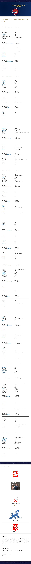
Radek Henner (4, 440)
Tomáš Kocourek (4, 348)
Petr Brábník (3, 256)
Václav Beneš (3, 52)
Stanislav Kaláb (4, 372)
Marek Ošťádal (4, 367)
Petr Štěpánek (4, 115)
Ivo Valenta (8, 448)
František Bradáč (9, 281)
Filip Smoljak (3, 149)
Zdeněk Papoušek (9, 325)
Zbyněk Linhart (9, 186)
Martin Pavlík (3, 304)
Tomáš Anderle (4, 336)
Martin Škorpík (4, 237)
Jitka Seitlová (9, 343)
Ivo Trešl (3, 55)
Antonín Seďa (3, 456)
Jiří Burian (8, 107)
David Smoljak (9, 138)
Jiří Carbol (8, 378)
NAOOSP (6, 557)
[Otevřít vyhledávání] (30, 1)
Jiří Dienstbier (9, 170)
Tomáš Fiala (3, 82)
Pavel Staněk (3, 257)
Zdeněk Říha (3, 193)
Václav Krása (3, 144)
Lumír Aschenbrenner (10, 61)
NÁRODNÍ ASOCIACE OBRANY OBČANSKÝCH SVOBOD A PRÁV (18, 4)
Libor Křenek (3, 211)
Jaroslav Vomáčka (4, 370)
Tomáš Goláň (9, 433)
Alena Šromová (10, 363)
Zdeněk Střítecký (4, 287)
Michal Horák (3, 80)
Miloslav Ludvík (4, 128)
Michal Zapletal (4, 240)
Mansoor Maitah (4, 130)
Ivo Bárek (8, 312)
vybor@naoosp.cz (6, 556)
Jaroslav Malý (9, 248)
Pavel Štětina (4, 84)
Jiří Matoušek (3, 272)
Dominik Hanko (4, 56)
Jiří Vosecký (8, 201)
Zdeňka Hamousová (10, 43)
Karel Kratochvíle (9, 76)
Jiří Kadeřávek (4, 330)
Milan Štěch (8, 92)
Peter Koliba (8, 396)
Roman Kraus (3, 331)
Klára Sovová (3, 224)
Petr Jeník (3, 205)
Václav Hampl (9, 154)
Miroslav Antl (9, 265)
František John (4, 371)
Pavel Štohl (8, 296)
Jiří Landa (3, 177)
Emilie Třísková (10, 230)
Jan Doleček (3, 439)
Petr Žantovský (4, 243)
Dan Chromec (3, 355)
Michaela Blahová (4, 438)
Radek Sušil (8, 414)
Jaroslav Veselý (4, 54)
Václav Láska (9, 124)
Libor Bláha (3, 320)
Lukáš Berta (3, 337)
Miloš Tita (3, 206)
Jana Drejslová (4, 273)
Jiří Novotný (3, 118)
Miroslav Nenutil (9, 28)
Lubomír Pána (3, 100)
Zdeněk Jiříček (4, 405)
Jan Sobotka (8, 218)
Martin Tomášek (4, 400)
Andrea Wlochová (4, 401)
